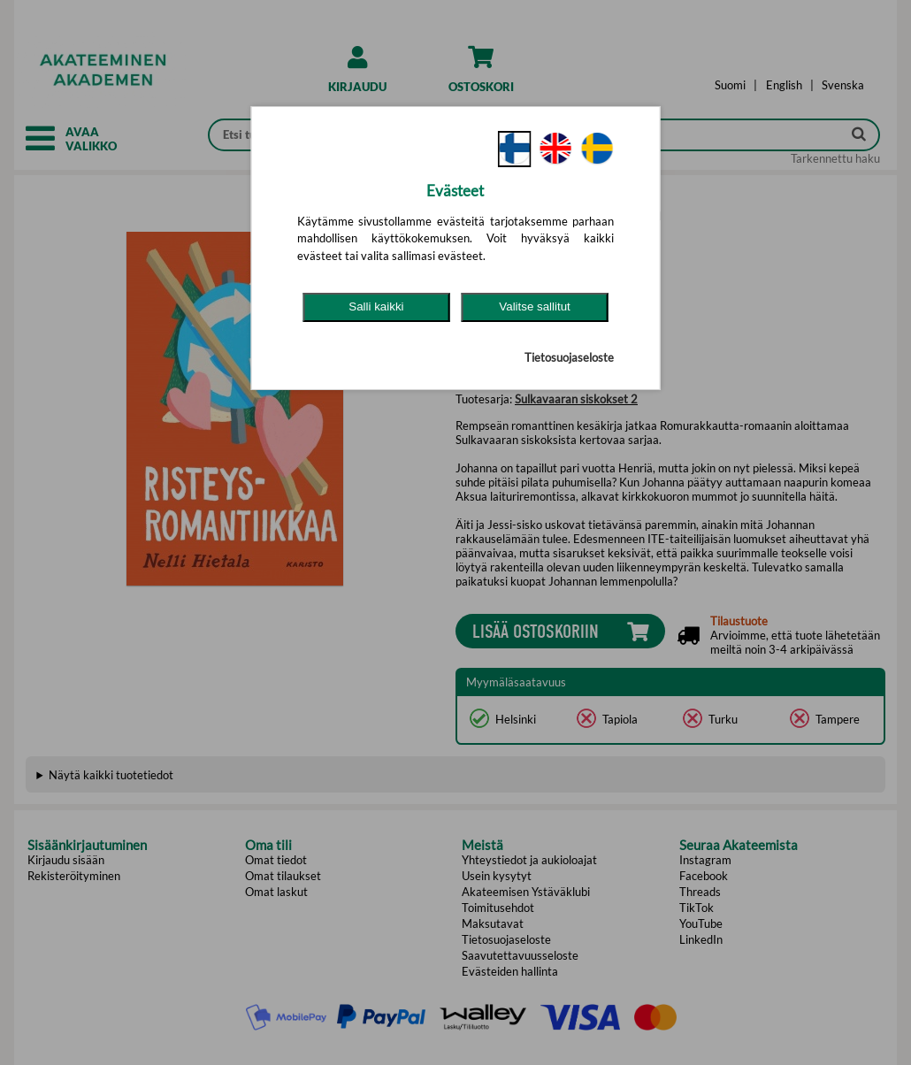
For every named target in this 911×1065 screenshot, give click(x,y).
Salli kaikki (375, 306)
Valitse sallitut (534, 306)
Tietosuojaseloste (569, 357)
